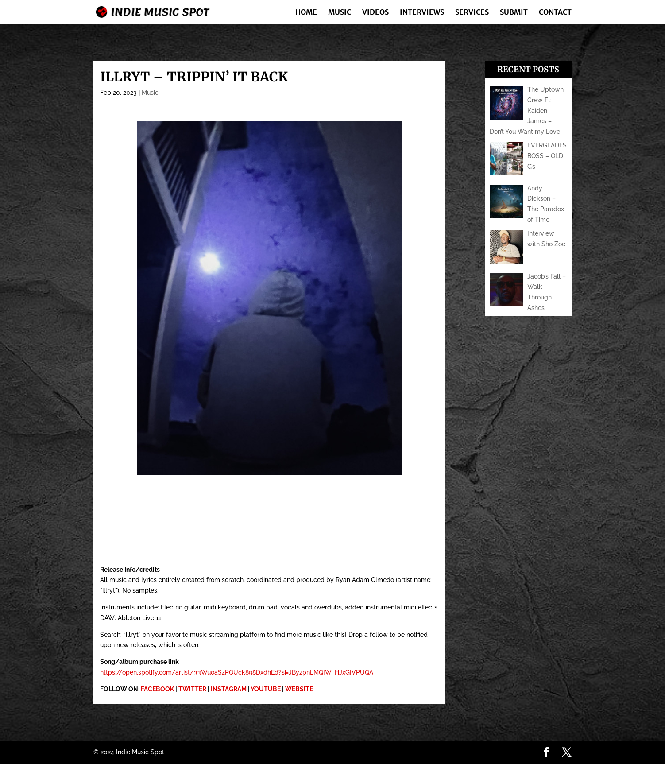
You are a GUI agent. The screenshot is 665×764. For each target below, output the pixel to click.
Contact (555, 12)
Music (339, 12)
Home (306, 12)
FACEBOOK (157, 689)
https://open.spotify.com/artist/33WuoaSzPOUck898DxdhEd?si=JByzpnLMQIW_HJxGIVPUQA (236, 672)
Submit (514, 12)
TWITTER (192, 689)
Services (472, 12)
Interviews (422, 12)
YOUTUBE (266, 689)
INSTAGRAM (229, 689)
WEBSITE (299, 689)
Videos (375, 12)
